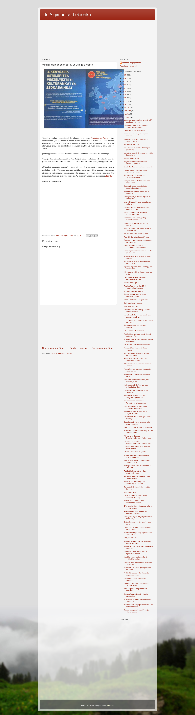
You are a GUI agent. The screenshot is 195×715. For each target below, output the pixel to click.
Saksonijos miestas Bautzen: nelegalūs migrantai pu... (135, 397)
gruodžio (127, 107)
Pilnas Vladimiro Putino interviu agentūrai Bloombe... (135, 553)
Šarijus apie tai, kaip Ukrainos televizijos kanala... (135, 295)
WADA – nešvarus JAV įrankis (135, 452)
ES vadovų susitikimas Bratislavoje (137, 345)
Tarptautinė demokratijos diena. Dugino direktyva (135, 412)
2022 (124, 85)
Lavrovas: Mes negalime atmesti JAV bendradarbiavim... (138, 121)
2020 (124, 91)
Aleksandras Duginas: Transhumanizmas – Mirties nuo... (137, 437)
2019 (124, 95)
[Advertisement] (97, 38)
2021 (124, 88)
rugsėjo (127, 117)
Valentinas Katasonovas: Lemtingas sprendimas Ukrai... (137, 316)
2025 (124, 75)
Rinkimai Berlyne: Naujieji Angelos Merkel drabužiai (137, 311)
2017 (124, 101)
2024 (124, 78)
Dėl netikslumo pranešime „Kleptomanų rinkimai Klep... (135, 247)
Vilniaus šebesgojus (131, 283)
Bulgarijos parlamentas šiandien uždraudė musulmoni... (136, 126)
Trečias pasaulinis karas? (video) (136, 234)
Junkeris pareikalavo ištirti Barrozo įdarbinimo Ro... (137, 448)
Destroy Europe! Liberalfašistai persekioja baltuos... (135, 187)
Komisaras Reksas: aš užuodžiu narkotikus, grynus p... (136, 359)
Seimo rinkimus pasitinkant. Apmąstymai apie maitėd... (135, 402)
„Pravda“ (109, 176)
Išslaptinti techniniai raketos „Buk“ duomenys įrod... (136, 381)
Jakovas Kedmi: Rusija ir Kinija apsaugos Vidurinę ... (135, 496)
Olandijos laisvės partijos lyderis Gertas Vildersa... (136, 140)
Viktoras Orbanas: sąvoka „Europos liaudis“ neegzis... (137, 542)
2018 (124, 98)
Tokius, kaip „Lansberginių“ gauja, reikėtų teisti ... (136, 611)
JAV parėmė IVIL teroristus (134, 331)
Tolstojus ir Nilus (130, 492)
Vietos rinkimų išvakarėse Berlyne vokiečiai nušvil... (136, 354)
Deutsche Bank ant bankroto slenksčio (138, 167)
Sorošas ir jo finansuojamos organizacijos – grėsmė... (134, 483)
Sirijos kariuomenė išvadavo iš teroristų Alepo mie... (135, 163)
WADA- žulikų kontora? (132, 306)
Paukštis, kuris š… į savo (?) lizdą (136, 237)
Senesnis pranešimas (103, 348)
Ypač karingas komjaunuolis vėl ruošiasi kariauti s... (135, 558)
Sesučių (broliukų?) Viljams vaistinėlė (138, 427)
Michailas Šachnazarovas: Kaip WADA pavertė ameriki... (138, 432)
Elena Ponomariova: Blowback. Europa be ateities (135, 214)
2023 (124, 81)
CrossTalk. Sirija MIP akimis (134, 131)
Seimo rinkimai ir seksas (133, 303)
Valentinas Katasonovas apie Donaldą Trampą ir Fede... (138, 418)
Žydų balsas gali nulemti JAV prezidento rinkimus (135, 176)
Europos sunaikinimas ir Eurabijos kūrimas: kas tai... (136, 208)
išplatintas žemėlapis (99, 138)
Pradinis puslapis (78, 348)
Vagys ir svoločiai (130, 538)
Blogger (110, 706)
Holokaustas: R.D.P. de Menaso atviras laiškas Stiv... (136, 386)
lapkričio (127, 111)
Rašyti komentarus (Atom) (62, 353)
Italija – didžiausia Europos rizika (136, 300)
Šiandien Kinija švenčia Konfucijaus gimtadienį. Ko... (137, 149)
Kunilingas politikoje (131, 158)
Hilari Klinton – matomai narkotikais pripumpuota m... (137, 461)
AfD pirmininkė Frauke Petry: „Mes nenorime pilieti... (137, 477)
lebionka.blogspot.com (131, 63)
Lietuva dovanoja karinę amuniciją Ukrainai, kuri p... (136, 584)
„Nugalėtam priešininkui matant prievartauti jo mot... (135, 171)
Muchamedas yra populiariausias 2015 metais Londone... (138, 606)
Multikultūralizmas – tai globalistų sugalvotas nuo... (136, 574)
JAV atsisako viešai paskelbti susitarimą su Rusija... (135, 278)
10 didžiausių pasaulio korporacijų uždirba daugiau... (136, 456)
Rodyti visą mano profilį (128, 66)
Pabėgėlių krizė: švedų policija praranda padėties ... (135, 219)
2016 (124, 104)
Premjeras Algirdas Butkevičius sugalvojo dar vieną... (135, 512)
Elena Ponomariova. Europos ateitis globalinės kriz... (137, 229)
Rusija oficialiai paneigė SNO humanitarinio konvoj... (135, 287)
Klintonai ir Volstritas (131, 144)
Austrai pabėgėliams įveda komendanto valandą (134, 502)
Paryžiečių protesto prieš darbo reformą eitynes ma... (135, 407)
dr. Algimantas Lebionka (67, 14)
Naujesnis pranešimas (53, 348)
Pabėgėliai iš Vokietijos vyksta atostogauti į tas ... (135, 472)
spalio (126, 114)
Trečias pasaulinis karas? (133, 291)
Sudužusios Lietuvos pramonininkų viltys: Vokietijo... (137, 423)
